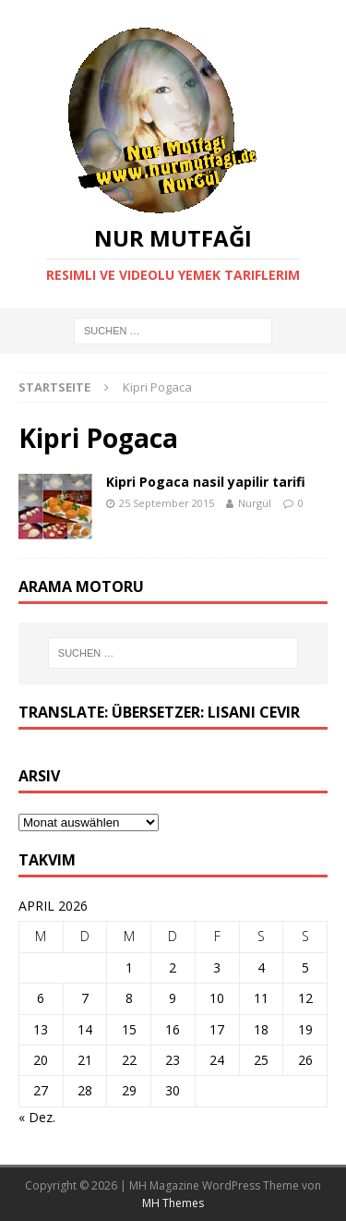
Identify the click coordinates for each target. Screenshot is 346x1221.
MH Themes (173, 1203)
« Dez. (36, 1117)
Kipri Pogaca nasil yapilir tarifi (205, 481)
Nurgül (254, 503)
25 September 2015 (166, 503)
